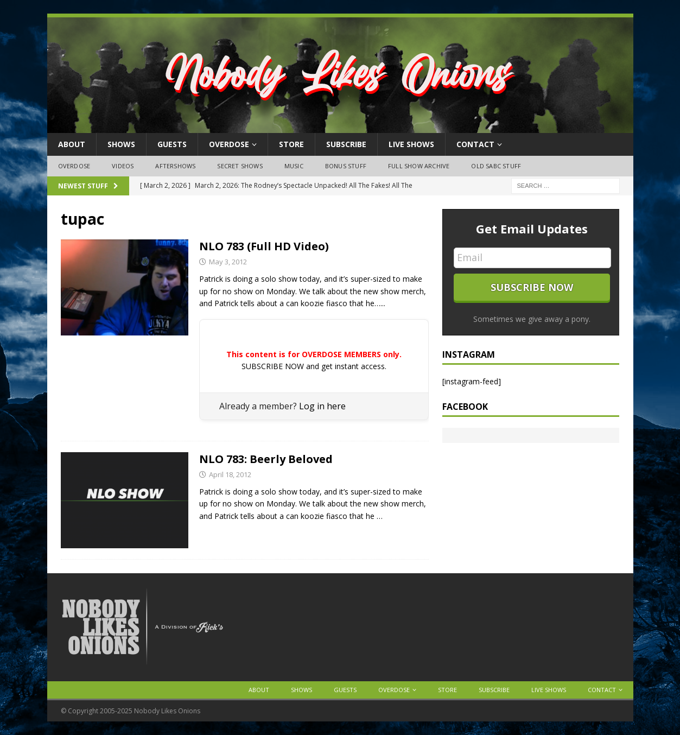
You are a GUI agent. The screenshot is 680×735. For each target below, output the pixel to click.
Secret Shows (239, 166)
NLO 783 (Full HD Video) (264, 246)
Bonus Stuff (345, 166)
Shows (121, 144)
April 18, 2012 (230, 474)
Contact (475, 144)
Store (291, 144)
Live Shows (411, 144)
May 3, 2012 (228, 262)
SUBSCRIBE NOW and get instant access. (314, 366)
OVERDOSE (229, 144)
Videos (123, 166)
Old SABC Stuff (496, 166)
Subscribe (346, 144)
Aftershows (175, 166)
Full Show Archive (418, 166)
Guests (172, 144)
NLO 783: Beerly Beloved (266, 459)
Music (293, 166)
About (71, 144)
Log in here (322, 406)
